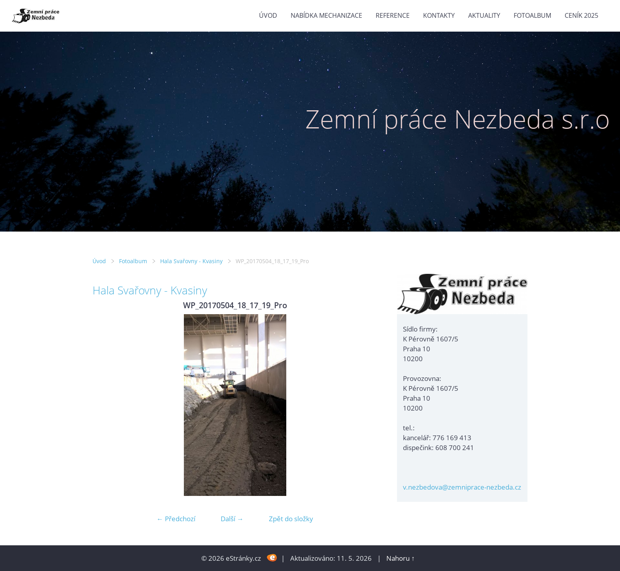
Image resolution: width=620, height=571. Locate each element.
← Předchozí (176, 518)
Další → (232, 518)
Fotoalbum (532, 15)
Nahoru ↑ (400, 558)
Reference (393, 15)
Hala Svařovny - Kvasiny (191, 261)
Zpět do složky (291, 518)
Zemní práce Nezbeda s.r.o (457, 119)
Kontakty (439, 15)
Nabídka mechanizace (326, 15)
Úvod (268, 15)
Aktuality (484, 15)
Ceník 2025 (581, 15)
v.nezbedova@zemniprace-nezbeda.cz (462, 487)
